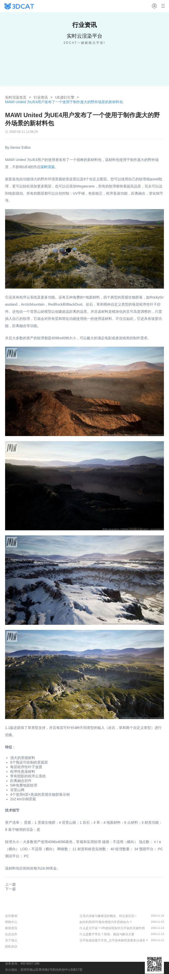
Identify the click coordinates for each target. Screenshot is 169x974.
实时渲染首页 (15, 97)
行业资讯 (41, 97)
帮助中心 (11, 922)
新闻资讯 (11, 928)
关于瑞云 (11, 940)
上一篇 (10, 884)
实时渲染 (47, 167)
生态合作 (11, 934)
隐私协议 (11, 946)
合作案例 (11, 916)
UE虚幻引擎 (64, 97)
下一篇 (10, 889)
